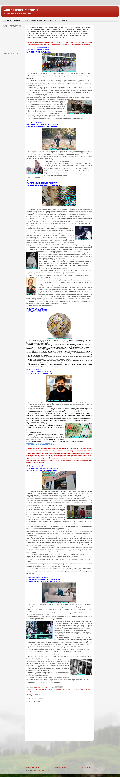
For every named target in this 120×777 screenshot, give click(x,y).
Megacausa (71, 689)
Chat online (64, 20)
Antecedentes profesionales (38, 20)
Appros (33, 689)
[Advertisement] (59, 753)
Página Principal (61, 767)
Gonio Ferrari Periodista (21, 10)
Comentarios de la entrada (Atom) (42, 770)
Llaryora (65, 689)
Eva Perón (38, 689)
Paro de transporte (79, 689)
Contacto (56, 20)
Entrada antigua (86, 767)
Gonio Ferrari (16, 20)
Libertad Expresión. (58, 689)
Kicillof (50, 689)
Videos (50, 20)
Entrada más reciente (33, 767)
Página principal (7, 20)
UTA (30, 691)
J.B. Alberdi (26, 20)
